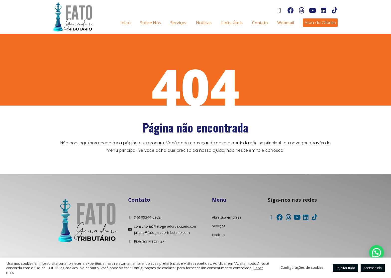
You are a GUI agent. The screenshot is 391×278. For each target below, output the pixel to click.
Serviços (178, 22)
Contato (260, 22)
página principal (265, 143)
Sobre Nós (150, 22)
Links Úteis (232, 22)
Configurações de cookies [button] (302, 267)
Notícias (204, 22)
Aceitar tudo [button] (373, 268)
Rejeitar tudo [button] (345, 268)
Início (125, 22)
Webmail (285, 22)
